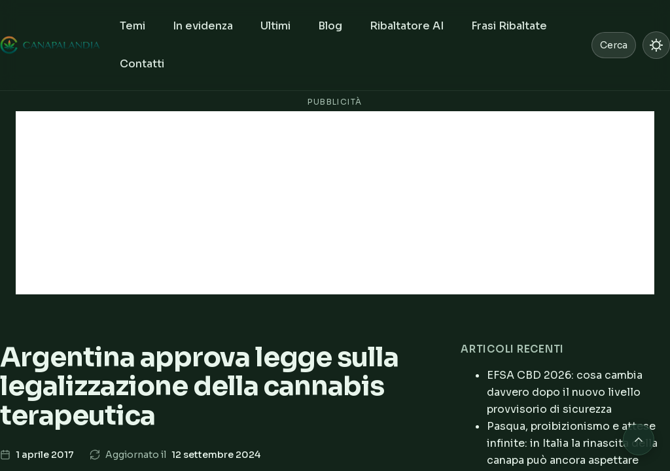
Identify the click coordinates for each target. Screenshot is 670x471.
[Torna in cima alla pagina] (638, 439)
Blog (330, 26)
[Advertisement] (335, 202)
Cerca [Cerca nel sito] (613, 45)
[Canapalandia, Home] (50, 45)
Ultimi (275, 26)
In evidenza (203, 26)
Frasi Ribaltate (509, 26)
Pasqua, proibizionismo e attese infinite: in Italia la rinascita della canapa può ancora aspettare (572, 443)
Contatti (142, 64)
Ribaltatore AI (407, 26)
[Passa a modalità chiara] (656, 45)
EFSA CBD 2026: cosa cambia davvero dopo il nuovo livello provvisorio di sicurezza (565, 392)
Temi (132, 26)
